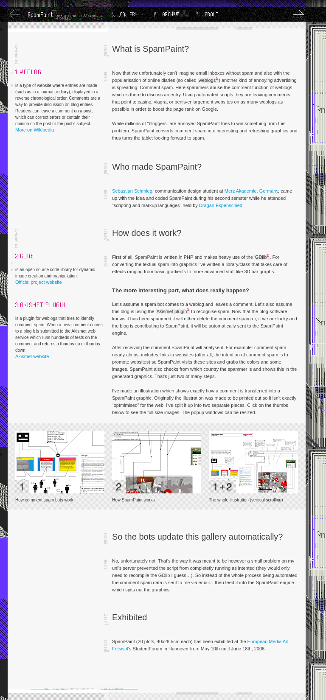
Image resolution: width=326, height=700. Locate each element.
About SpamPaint (218, 14)
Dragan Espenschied (220, 205)
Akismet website (32, 356)
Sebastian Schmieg (132, 190)
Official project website (38, 282)
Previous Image (15, 14)
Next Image (298, 14)
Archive (175, 14)
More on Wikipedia (34, 129)
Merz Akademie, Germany (251, 190)
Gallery (133, 14)
